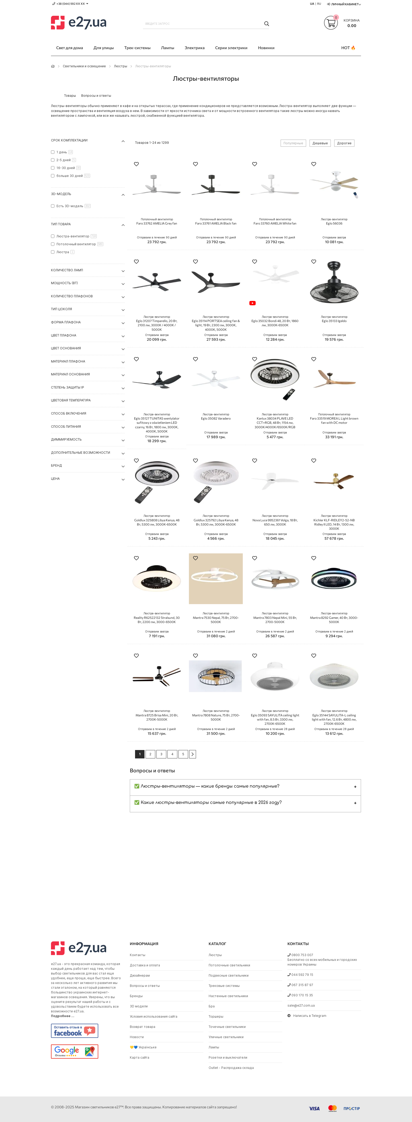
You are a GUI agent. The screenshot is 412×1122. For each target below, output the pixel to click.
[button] (136, 165)
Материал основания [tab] (70, 374)
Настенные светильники (228, 996)
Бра (212, 1006)
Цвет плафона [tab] (63, 335)
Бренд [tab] (56, 465)
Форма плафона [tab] (66, 322)
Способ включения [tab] (68, 413)
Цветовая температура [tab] (71, 400)
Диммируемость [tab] (66, 439)
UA (312, 3)
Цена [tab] (55, 479)
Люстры (120, 66)
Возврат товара (142, 1027)
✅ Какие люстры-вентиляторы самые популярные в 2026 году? (208, 802)
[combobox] (206, 23)
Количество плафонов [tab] (72, 296)
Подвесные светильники (229, 975)
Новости (137, 1037)
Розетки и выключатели (228, 1057)
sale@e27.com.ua (301, 1005)
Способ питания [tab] (66, 427)
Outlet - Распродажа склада (231, 1068)
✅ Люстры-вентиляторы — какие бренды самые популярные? (206, 786)
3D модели (139, 1006)
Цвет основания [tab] (66, 348)
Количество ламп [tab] (67, 270)
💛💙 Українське (143, 1047)
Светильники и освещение (84, 66)
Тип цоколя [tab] (61, 309)
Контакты (137, 955)
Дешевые (320, 143)
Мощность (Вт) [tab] (64, 283)
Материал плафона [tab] (68, 361)
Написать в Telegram (306, 1016)
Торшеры (216, 1016)
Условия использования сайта (153, 1016)
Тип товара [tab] (61, 224)
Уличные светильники (226, 1037)
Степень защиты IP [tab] (67, 387)
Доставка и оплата (145, 965)
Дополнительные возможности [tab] (80, 453)
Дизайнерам (140, 975)
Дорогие (344, 143)
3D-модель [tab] (61, 194)
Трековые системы (224, 986)
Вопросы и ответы (145, 986)
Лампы (214, 1047)
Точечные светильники (227, 1027)
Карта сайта (139, 1057)
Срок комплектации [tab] (69, 140)
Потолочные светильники (229, 965)
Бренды (136, 996)
